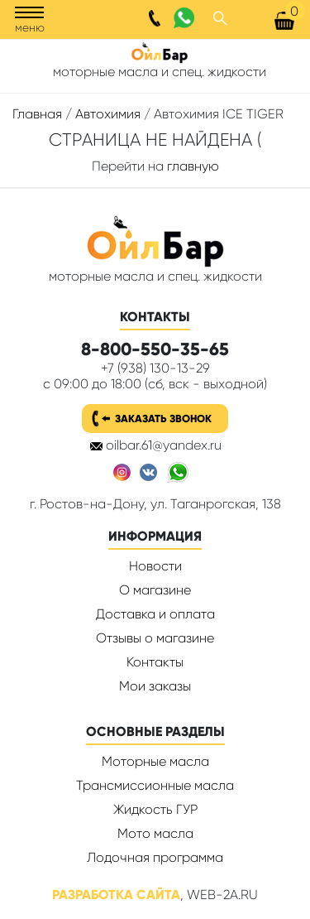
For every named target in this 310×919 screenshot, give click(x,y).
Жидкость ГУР (155, 809)
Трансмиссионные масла (155, 785)
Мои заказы (155, 686)
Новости (155, 566)
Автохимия (108, 114)
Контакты (155, 662)
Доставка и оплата (155, 614)
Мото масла (155, 833)
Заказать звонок (163, 418)
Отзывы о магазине (155, 638)
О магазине (155, 590)
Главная (37, 114)
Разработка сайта (116, 894)
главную (193, 166)
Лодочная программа (155, 857)
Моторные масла (155, 761)
